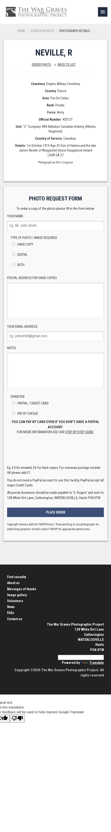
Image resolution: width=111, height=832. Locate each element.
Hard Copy (22, 244)
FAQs (10, 613)
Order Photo (41, 65)
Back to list (64, 65)
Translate (92, 663)
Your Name (55, 222)
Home (21, 31)
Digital (19, 255)
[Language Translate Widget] (81, 657)
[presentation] (55, 451)
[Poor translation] (17, 718)
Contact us (14, 619)
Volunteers (15, 601)
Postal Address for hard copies (55, 297)
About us (13, 583)
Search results (42, 31)
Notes (55, 367)
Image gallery (17, 595)
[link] (102, 12)
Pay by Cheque (24, 413)
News (11, 607)
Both (17, 265)
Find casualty (16, 577)
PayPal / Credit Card (30, 403)
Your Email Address (55, 333)
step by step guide (79, 432)
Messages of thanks (21, 589)
